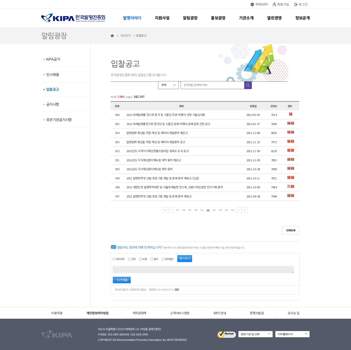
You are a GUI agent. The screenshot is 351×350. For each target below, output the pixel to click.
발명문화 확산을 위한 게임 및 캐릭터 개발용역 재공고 (157, 133)
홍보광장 (218, 18)
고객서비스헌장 (179, 312)
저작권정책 (139, 312)
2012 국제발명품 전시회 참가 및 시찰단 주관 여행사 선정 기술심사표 (165, 115)
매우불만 (169, 259)
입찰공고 (52, 89)
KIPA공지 (53, 59)
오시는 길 (294, 312)
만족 (133, 259)
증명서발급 (257, 313)
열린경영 (274, 18)
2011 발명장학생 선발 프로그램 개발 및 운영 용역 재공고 (159, 196)
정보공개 (302, 18)
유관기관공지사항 (59, 120)
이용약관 (56, 312)
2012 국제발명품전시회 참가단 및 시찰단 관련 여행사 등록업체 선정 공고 (168, 124)
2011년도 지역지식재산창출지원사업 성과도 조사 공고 (157, 151)
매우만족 (120, 259)
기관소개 (246, 18)
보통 (145, 259)
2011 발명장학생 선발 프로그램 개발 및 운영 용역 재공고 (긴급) (162, 178)
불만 (156, 259)
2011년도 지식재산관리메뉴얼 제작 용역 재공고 (153, 160)
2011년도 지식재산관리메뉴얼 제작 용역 (149, 169)
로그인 (303, 4)
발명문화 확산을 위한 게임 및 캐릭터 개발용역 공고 (155, 142)
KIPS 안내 (220, 313)
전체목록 (290, 230)
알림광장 (190, 18)
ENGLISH (262, 4)
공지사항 (52, 104)
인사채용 (52, 74)
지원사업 (162, 18)
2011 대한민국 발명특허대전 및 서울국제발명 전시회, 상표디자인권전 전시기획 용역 (174, 187)
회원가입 (283, 4)
